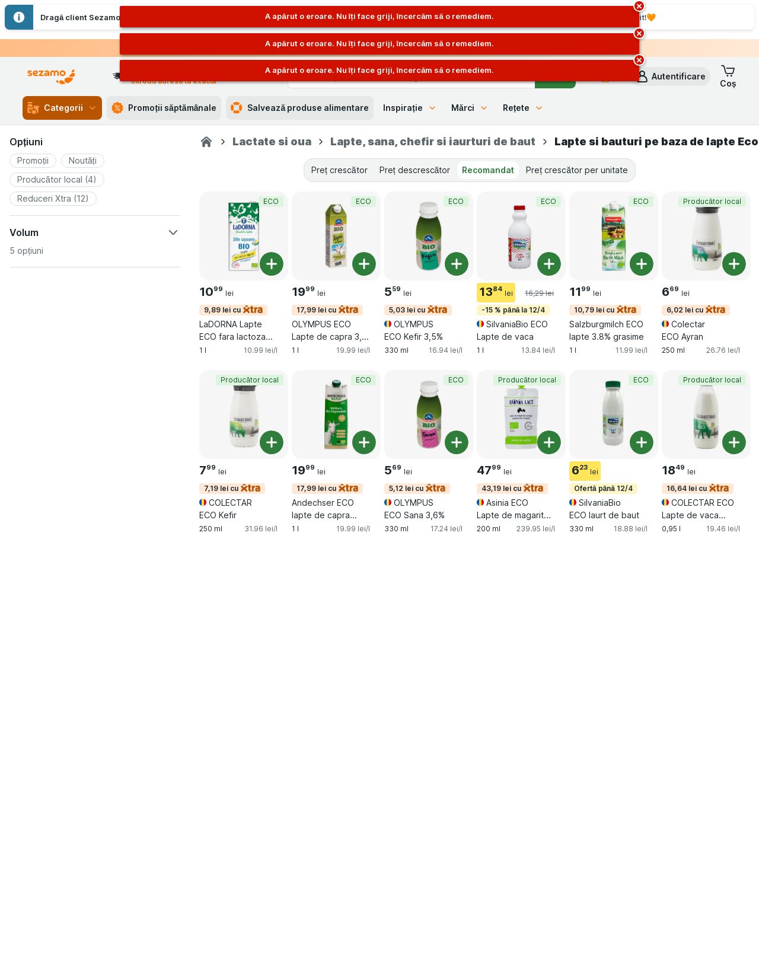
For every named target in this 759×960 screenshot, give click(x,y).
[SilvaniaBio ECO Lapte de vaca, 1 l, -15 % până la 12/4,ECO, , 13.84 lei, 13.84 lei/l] (521, 236)
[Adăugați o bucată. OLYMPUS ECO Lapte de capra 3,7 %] (364, 264)
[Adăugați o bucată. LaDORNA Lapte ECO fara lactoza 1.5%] (271, 264)
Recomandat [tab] (488, 170)
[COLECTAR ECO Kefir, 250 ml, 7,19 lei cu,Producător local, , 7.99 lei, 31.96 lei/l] (243, 414)
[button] (670, 76)
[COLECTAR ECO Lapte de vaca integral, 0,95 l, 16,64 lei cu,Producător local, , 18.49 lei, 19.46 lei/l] (706, 414)
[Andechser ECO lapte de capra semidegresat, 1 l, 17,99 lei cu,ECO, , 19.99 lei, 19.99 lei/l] (336, 414)
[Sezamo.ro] (206, 142)
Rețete (523, 108)
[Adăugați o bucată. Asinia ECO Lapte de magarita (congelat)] (549, 442)
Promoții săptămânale (163, 108)
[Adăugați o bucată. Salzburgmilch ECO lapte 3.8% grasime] (641, 264)
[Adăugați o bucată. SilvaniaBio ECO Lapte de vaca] (549, 264)
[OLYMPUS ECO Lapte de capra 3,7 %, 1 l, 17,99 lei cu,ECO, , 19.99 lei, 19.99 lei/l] (336, 236)
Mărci (470, 108)
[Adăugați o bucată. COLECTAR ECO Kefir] (271, 442)
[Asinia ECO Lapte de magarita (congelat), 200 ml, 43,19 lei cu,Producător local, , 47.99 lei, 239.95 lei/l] (521, 414)
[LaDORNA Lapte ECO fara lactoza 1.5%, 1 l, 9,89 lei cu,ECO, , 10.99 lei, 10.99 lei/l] (243, 236)
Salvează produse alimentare (300, 108)
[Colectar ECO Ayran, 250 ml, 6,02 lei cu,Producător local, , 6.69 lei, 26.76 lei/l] (706, 236)
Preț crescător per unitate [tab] (577, 170)
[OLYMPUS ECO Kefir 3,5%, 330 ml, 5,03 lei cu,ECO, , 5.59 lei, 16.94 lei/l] (428, 236)
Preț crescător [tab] (339, 170)
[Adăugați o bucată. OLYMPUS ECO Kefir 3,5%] (456, 264)
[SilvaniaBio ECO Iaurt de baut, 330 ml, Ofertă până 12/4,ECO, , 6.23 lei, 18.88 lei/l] (613, 414)
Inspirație (410, 108)
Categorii (62, 108)
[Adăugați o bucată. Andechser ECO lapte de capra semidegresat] (364, 442)
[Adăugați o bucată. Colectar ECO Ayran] (734, 264)
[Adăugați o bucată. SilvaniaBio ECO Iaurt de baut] (641, 442)
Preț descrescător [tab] (415, 170)
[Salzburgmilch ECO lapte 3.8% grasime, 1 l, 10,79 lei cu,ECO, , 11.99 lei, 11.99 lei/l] (613, 236)
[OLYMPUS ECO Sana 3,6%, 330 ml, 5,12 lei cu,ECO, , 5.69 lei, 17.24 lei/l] (428, 414)
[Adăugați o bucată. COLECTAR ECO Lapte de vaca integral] (734, 442)
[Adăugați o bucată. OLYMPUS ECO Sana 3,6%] (456, 442)
